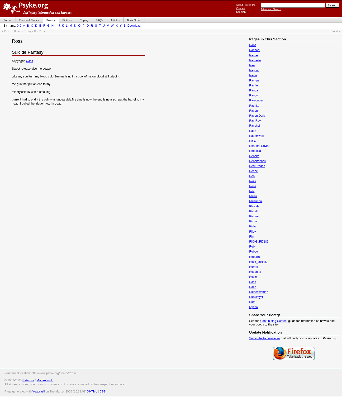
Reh (252, 176)
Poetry (27, 31)
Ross (29, 61)
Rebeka (254, 156)
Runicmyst (256, 297)
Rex (251, 191)
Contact (240, 8)
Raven (253, 110)
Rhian (253, 196)
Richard (254, 221)
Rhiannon (255, 201)
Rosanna (255, 271)
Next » (336, 31)
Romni (253, 266)
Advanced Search (271, 9)
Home (17, 31)
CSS (103, 391)
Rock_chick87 (258, 261)
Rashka (254, 105)
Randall (254, 90)
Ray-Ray (255, 120)
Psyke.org (37, 8)
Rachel (253, 55)
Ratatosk (28, 380)
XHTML (92, 391)
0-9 (19, 25)
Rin (251, 236)
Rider (252, 226)
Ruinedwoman (258, 292)
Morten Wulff (45, 380)
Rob (252, 246)
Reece (253, 171)
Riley (252, 231)
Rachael (254, 50)
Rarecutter (256, 100)
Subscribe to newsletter (264, 338)
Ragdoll (254, 70)
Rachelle (255, 60)
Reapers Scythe (259, 146)
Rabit (252, 45)
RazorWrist (256, 136)
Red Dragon (257, 166)
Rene (252, 186)
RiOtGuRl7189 (258, 241)
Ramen (254, 80)
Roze (252, 287)
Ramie (253, 85)
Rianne (254, 216)
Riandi (253, 211)
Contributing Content (273, 321)
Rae (252, 65)
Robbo (253, 251)
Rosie (253, 276)
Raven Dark (257, 115)
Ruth (252, 302)
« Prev (6, 31)
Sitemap (241, 11)
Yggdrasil (38, 391)
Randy (253, 95)
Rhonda (254, 206)
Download (134, 25)
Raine (253, 75)
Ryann (253, 307)
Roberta (254, 256)
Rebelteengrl (257, 161)
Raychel (254, 125)
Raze (252, 131)
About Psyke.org (245, 4)
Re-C (252, 141)
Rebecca (255, 151)
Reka (252, 181)
